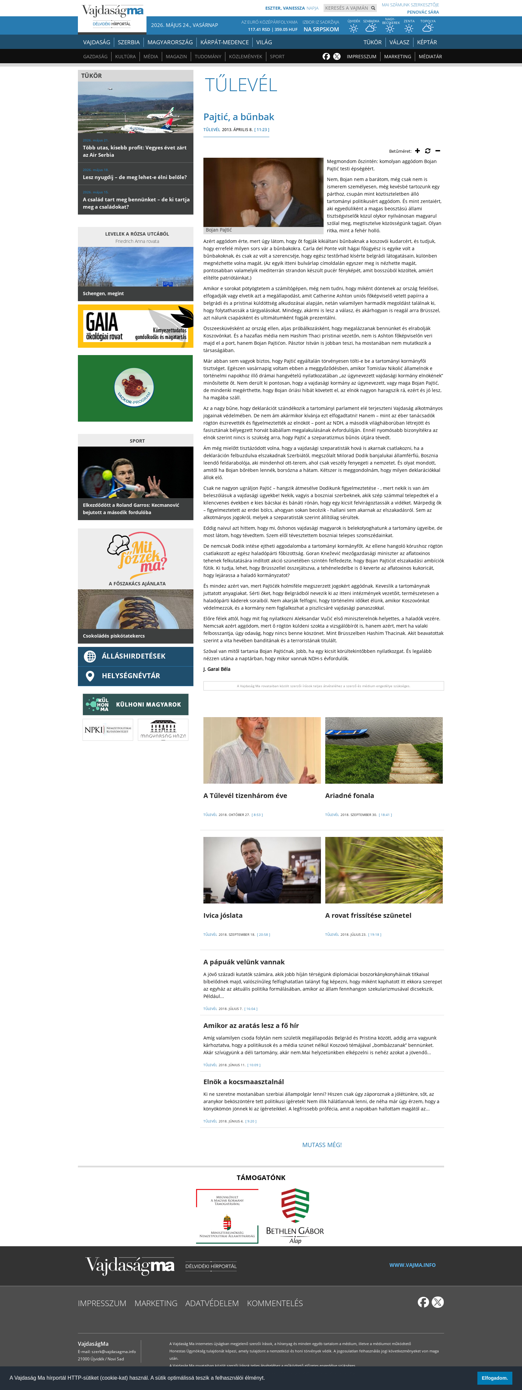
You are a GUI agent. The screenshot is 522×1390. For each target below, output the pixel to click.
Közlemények (245, 56)
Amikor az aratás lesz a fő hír (251, 1025)
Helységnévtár (121, 675)
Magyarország (170, 42)
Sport (277, 56)
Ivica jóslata (223, 915)
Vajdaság (96, 42)
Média (150, 56)
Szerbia (129, 42)
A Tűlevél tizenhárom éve (245, 795)
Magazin (176, 56)
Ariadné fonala (349, 795)
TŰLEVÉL (211, 129)
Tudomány (208, 56)
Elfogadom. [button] (495, 1378)
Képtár (427, 42)
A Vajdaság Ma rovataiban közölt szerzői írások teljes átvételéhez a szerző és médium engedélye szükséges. (323, 686)
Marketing (397, 56)
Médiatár (430, 56)
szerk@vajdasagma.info (114, 1351)
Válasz (399, 42)
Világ (264, 42)
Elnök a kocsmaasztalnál (243, 1081)
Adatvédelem (212, 1302)
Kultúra (125, 56)
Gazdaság (95, 56)
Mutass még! (322, 1145)
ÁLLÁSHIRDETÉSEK (124, 656)
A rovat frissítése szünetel (368, 915)
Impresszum (362, 56)
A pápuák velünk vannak (244, 961)
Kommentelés (275, 1302)
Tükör (373, 42)
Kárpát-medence (224, 42)
